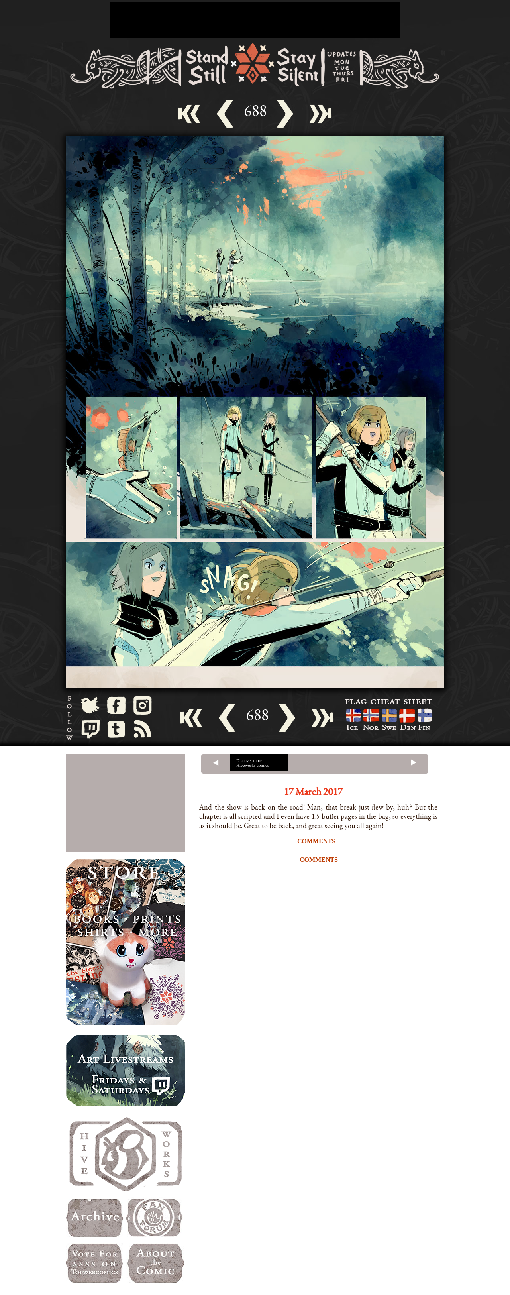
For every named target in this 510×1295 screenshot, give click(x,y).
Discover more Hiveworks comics (252, 763)
